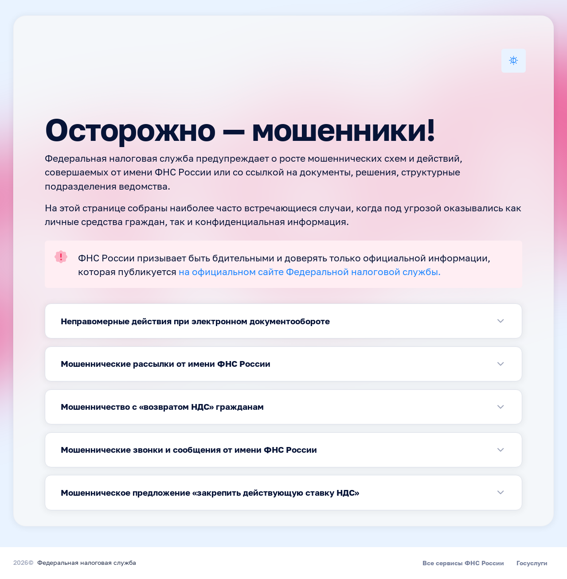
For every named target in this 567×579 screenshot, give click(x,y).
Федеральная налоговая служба (86, 563)
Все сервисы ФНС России (463, 563)
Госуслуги (531, 563)
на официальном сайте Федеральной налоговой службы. (310, 272)
